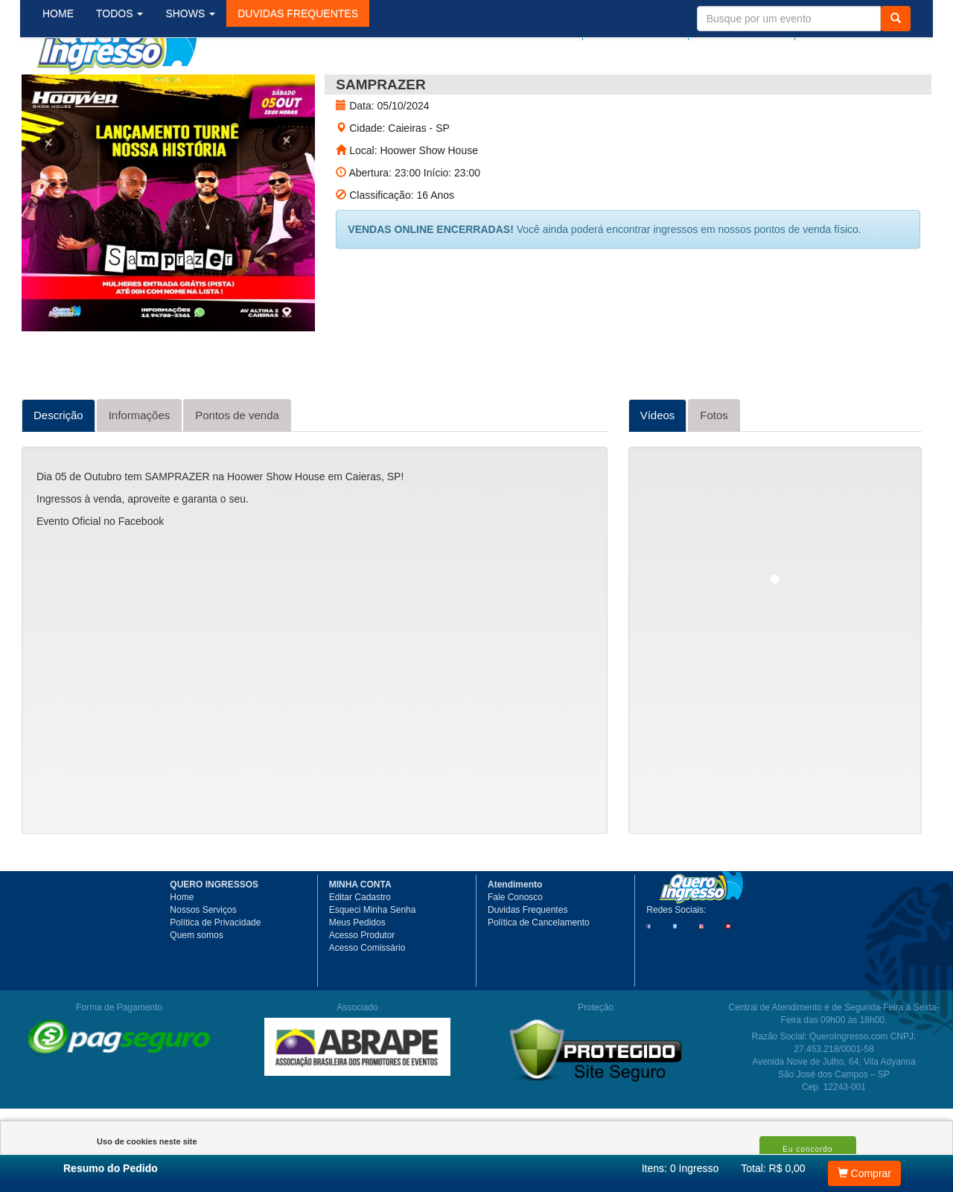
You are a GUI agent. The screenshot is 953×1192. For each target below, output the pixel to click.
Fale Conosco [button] (515, 951)
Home (182, 951)
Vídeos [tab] (657, 468)
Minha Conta (746, 28)
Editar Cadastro (360, 951)
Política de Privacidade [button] (215, 976)
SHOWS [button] (202, 89)
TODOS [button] (131, 89)
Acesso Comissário (367, 1001)
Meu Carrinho (863, 27)
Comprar (864, 1173)
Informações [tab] (139, 468)
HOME (70, 89)
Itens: (680, 1168)
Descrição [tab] (58, 468)
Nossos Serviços (203, 963)
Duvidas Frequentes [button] (527, 963)
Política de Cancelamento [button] (539, 976)
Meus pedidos (643, 28)
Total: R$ (773, 1168)
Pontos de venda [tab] (237, 468)
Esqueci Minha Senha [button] (372, 963)
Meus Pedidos (357, 976)
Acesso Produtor (362, 989)
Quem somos (196, 989)
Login (569, 28)
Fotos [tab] (714, 468)
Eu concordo (807, 1149)
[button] (309, 88)
